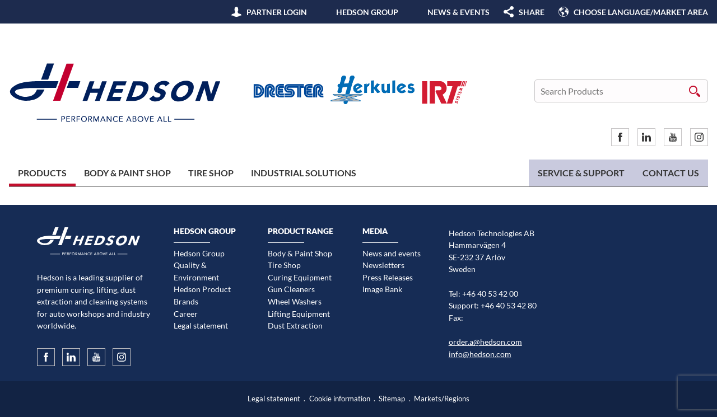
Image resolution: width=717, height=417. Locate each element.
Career (186, 313)
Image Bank (382, 289)
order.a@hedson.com (485, 341)
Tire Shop (211, 172)
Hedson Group (367, 12)
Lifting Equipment (299, 313)
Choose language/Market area (641, 12)
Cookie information (339, 398)
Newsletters (383, 265)
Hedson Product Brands (202, 295)
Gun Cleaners (291, 289)
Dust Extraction (295, 325)
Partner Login (276, 12)
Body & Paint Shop (127, 172)
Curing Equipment (300, 277)
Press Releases (387, 277)
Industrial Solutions (303, 172)
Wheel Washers (295, 301)
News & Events (458, 12)
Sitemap (392, 398)
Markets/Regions (441, 398)
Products (42, 172)
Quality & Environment (196, 271)
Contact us (670, 172)
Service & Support (581, 172)
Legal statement (201, 325)
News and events (391, 253)
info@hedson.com (480, 354)
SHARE (531, 12)
